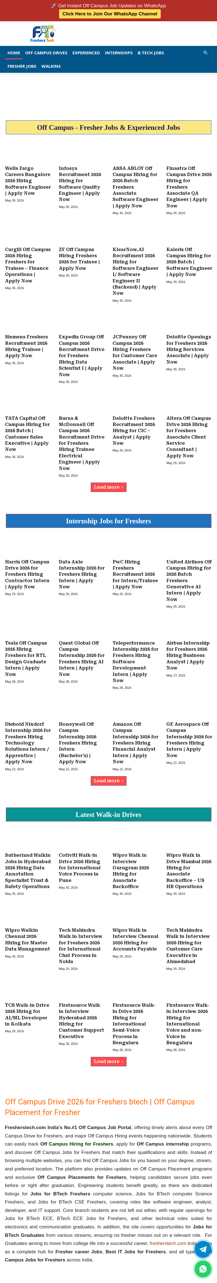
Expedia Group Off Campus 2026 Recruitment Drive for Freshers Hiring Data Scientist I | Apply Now (81, 353)
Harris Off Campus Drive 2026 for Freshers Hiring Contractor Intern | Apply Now (27, 570)
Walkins (51, 65)
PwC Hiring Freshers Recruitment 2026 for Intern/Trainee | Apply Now (135, 570)
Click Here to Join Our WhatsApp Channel (109, 13)
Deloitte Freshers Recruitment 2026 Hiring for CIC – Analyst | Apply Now (134, 428)
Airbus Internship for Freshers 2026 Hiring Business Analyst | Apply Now (188, 651)
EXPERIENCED (86, 52)
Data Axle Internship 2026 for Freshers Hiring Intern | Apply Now (82, 570)
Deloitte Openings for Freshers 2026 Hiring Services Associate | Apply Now (188, 347)
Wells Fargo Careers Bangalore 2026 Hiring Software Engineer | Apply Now (28, 180)
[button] (205, 52)
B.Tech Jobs (151, 52)
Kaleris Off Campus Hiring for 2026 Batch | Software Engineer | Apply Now (189, 260)
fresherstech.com (168, 1235)
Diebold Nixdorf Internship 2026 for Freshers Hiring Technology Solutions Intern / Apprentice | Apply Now (28, 737)
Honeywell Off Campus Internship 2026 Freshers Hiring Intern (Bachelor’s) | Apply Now (78, 737)
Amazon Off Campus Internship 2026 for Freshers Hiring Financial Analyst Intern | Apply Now (135, 737)
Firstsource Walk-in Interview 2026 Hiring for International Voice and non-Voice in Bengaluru (187, 1016)
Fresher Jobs (22, 65)
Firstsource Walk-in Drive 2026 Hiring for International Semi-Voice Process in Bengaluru (134, 1016)
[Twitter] (203, 1249)
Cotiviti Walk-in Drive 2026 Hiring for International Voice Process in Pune (80, 862)
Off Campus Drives (46, 52)
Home (14, 52)
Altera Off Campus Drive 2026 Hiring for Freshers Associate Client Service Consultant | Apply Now (188, 434)
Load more (108, 483)
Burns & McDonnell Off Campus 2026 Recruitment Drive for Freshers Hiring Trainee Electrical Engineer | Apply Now (81, 440)
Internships (119, 52)
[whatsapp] (203, 1269)
